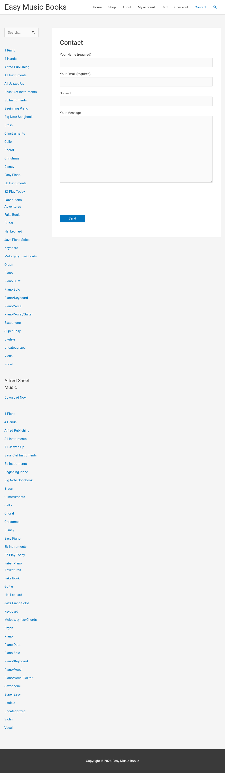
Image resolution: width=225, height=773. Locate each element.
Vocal (8, 364)
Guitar (8, 223)
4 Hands (10, 59)
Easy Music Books (35, 7)
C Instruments (14, 134)
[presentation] (93, 199)
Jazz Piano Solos (16, 240)
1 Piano (9, 50)
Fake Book (12, 215)
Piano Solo (12, 289)
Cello (8, 142)
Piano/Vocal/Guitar (18, 314)
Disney (9, 167)
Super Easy (12, 331)
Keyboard (11, 248)
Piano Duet (12, 281)
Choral (9, 150)
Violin (8, 356)
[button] (215, 7)
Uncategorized (14, 348)
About (126, 7)
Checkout (181, 7)
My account (146, 7)
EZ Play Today (14, 192)
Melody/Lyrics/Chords (20, 256)
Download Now (15, 397)
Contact (200, 7)
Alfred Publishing (16, 67)
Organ (8, 265)
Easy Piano (12, 175)
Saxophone (12, 323)
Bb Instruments (15, 100)
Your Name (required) (136, 60)
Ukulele (9, 339)
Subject (136, 98)
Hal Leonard (13, 231)
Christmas (11, 158)
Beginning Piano (16, 108)
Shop (112, 7)
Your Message (136, 148)
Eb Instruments (15, 183)
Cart (164, 7)
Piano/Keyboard (16, 298)
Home (97, 7)
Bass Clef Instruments (20, 92)
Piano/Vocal (13, 306)
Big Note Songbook (18, 117)
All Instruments (15, 75)
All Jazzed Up (14, 84)
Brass (8, 125)
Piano (8, 273)
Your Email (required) (136, 79)
